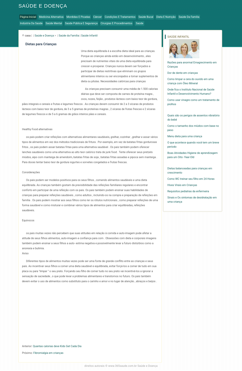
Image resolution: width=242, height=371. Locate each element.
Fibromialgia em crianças (48, 353)
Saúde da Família (189, 16)
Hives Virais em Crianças (182, 185)
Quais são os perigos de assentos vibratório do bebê (193, 117)
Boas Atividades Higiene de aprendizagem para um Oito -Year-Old (192, 155)
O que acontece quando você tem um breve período (193, 144)
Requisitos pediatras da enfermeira (188, 191)
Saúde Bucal (145, 16)
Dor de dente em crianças (182, 73)
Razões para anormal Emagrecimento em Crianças (192, 64)
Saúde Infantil (89, 35)
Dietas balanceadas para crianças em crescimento (189, 170)
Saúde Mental (54, 23)
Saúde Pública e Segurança (81, 23)
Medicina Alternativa (51, 16)
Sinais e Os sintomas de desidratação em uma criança (192, 199)
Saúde (139, 23)
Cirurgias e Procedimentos (116, 23)
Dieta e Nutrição (166, 16)
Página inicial (28, 16)
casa (28, 35)
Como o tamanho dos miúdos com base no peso (193, 128)
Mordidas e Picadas (78, 16)
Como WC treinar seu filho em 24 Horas (190, 178)
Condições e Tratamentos (120, 16)
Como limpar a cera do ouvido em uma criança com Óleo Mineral (190, 81)
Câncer (97, 16)
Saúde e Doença (42, 6)
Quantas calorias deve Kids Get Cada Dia (57, 346)
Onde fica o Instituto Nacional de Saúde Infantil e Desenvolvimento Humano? (190, 91)
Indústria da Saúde (31, 23)
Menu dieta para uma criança (184, 136)
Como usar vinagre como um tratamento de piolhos (193, 102)
